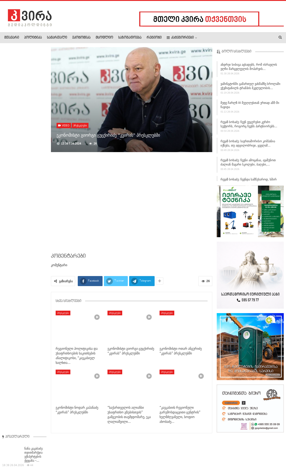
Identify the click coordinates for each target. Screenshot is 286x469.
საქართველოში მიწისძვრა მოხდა (34, 183)
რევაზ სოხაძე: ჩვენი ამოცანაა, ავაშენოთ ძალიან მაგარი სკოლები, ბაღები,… (248, 164)
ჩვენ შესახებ (11, 452)
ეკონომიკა (81, 38)
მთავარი (11, 38)
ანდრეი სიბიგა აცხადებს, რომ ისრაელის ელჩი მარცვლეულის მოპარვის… (249, 68)
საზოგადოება (129, 38)
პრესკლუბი (80, 125)
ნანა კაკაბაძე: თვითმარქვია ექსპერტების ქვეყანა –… (33, 69)
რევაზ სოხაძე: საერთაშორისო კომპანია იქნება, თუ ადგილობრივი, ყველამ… (248, 144)
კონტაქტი (51, 452)
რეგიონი (154, 38)
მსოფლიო (104, 38)
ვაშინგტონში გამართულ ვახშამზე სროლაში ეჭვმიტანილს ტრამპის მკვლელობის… (250, 87)
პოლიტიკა (33, 38)
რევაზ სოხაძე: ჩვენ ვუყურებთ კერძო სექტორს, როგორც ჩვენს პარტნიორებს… (249, 125)
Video (63, 125)
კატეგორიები (180, 38)
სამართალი (57, 38)
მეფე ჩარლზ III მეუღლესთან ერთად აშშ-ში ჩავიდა (250, 106)
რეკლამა (33, 452)
